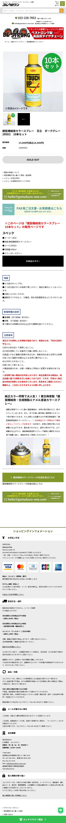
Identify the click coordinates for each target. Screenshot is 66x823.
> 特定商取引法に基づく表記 (12, 811)
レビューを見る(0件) (12, 178)
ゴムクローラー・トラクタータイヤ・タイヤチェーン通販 (18, 2)
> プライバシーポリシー (10, 808)
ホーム (7, 42)
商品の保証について (11, 172)
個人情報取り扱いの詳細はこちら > (14, 795)
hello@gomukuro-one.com (24, 23)
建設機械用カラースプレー (35, 42)
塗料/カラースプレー (18, 42)
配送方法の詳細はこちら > (11, 647)
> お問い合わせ (7, 814)
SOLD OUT (33, 159)
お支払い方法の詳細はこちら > (13, 594)
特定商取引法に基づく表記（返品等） (18, 175)
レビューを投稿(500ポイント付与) (17, 181)
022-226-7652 (27, 18)
